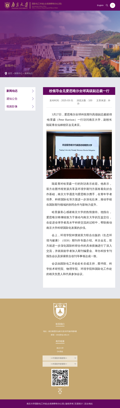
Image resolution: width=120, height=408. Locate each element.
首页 (10, 73)
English (100, 5)
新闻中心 (18, 73)
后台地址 (89, 404)
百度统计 (79, 404)
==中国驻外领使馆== (59, 358)
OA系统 (60, 352)
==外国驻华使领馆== (59, 364)
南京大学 (60, 348)
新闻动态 (29, 73)
